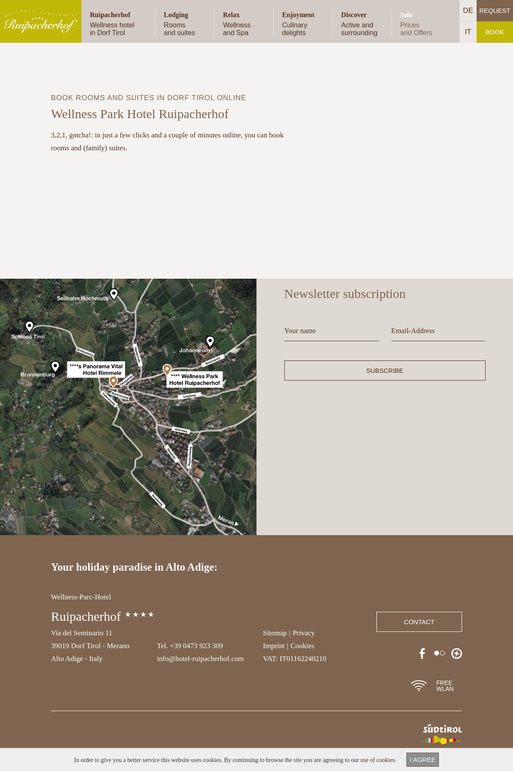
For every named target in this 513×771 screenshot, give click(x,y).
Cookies (302, 646)
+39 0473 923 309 (196, 646)
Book (495, 32)
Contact (419, 621)
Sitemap (275, 633)
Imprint (274, 646)
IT (468, 32)
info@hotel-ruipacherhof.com (200, 659)
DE (468, 10)
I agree (422, 759)
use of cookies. (379, 760)
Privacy (303, 633)
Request (494, 10)
